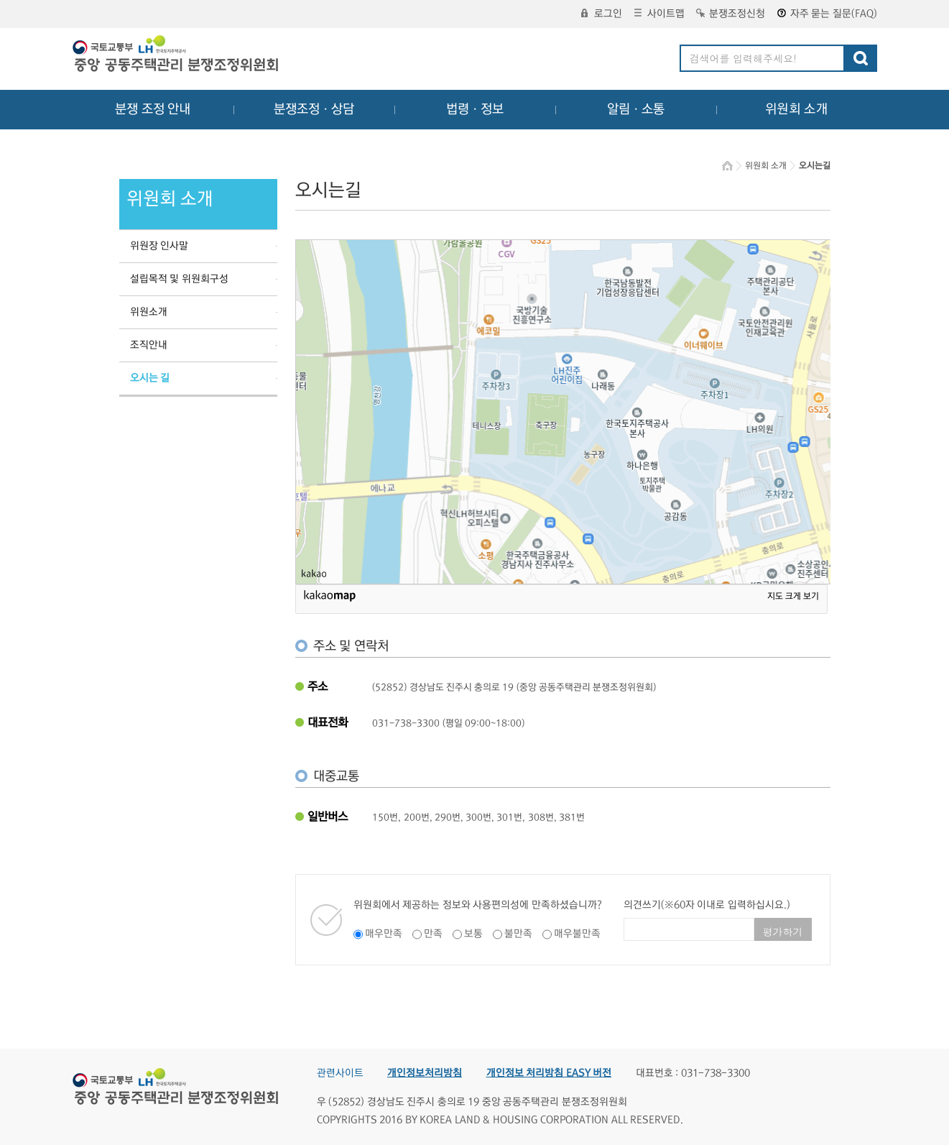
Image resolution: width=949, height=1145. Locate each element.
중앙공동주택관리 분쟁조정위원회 (177, 55)
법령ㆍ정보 (475, 109)
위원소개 (148, 312)
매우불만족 (577, 933)
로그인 (601, 13)
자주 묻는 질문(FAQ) (827, 13)
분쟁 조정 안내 (152, 109)
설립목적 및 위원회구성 (179, 279)
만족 (433, 933)
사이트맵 (659, 13)
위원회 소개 (796, 109)
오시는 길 (150, 378)
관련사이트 (340, 1073)
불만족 (518, 933)
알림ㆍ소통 (636, 109)
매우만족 (383, 933)
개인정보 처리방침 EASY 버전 (549, 1073)
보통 (473, 933)
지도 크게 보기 (793, 596)
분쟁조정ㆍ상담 (314, 109)
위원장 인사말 (159, 246)
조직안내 (148, 345)
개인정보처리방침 (424, 1073)
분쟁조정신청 (730, 13)
